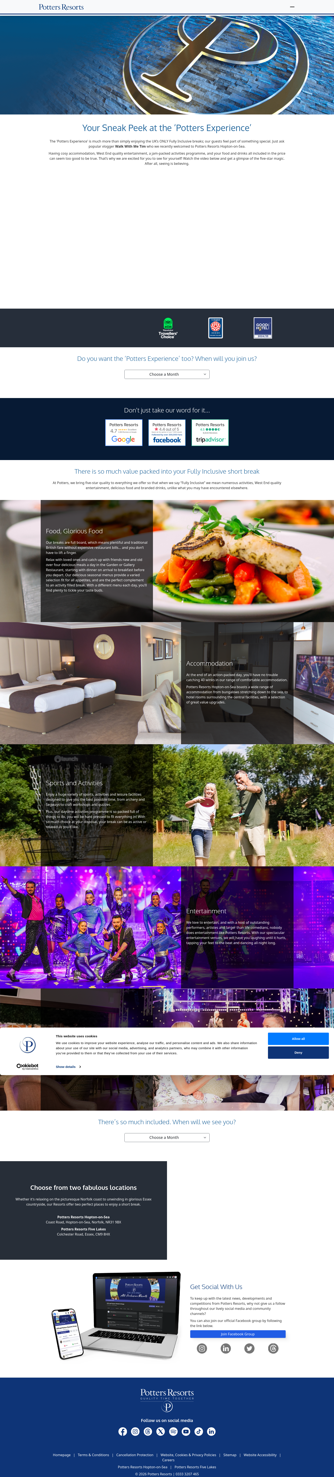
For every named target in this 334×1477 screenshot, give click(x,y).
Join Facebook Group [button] (237, 1333)
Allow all (298, 1440)
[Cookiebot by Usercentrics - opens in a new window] (27, 1469)
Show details (66, 1468)
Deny (298, 1454)
